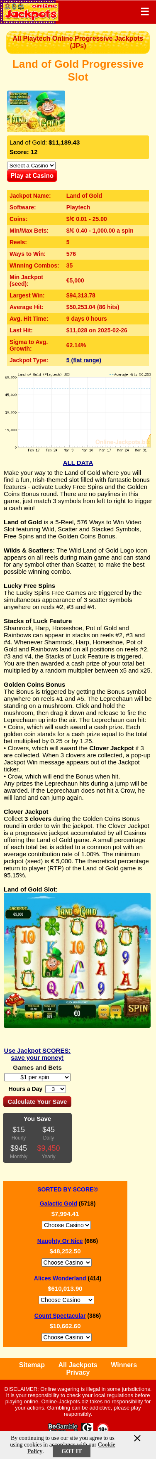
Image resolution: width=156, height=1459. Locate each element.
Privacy (78, 1372)
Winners (124, 1364)
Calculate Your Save (37, 1101)
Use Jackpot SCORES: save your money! (37, 1054)
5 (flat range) (83, 360)
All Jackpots (78, 1364)
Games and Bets (37, 1067)
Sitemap (32, 1364)
